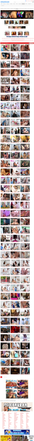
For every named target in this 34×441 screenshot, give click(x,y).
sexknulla (21, 419)
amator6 (27, 412)
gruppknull (15, 420)
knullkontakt (15, 418)
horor (9, 412)
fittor (8, 414)
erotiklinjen (21, 412)
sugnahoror (15, 412)
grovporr (3, 424)
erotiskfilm (21, 420)
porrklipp (3, 423)
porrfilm (27, 425)
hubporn (21, 425)
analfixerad (15, 415)
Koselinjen (17, 38)
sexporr (21, 418)
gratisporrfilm (15, 422)
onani (3, 412)
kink (20, 424)
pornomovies (22, 423)
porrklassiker (22, 428)
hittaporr (21, 414)
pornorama (21, 422)
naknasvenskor (16, 417)
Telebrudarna (7, 38)
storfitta (9, 419)
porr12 (27, 422)
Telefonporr (22, 38)
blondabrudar (22, 413)
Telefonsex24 (19, 38)
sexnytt (27, 415)
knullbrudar (3, 420)
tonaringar (21, 415)
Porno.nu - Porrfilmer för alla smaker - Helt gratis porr (17, 28)
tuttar (26, 414)
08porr (15, 424)
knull (3, 413)
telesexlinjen (9, 413)
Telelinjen (5, 38)
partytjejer (3, 417)
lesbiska (9, 428)
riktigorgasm (9, 424)
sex (26, 423)
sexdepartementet (16, 414)
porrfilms (21, 427)
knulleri (3, 419)
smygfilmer (3, 414)
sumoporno (27, 420)
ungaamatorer (10, 417)
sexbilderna (3, 415)
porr (8, 418)
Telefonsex (10, 38)
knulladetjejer (16, 419)
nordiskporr (3, 418)
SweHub (15, 413)
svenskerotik (10, 422)
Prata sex (14, 38)
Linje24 (2, 38)
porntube (15, 428)
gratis (26, 424)
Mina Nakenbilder (26, 38)
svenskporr (27, 419)
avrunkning (3, 425)
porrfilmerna (27, 428)
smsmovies (21, 417)
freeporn (15, 427)
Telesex (12, 38)
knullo (27, 418)
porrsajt (15, 425)
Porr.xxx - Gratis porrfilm (17, 29)
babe (9, 425)
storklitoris (9, 423)
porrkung (3, 422)
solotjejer (9, 420)
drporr (15, 423)
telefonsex (27, 413)
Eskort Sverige (30, 38)
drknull (9, 415)
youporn (3, 428)
